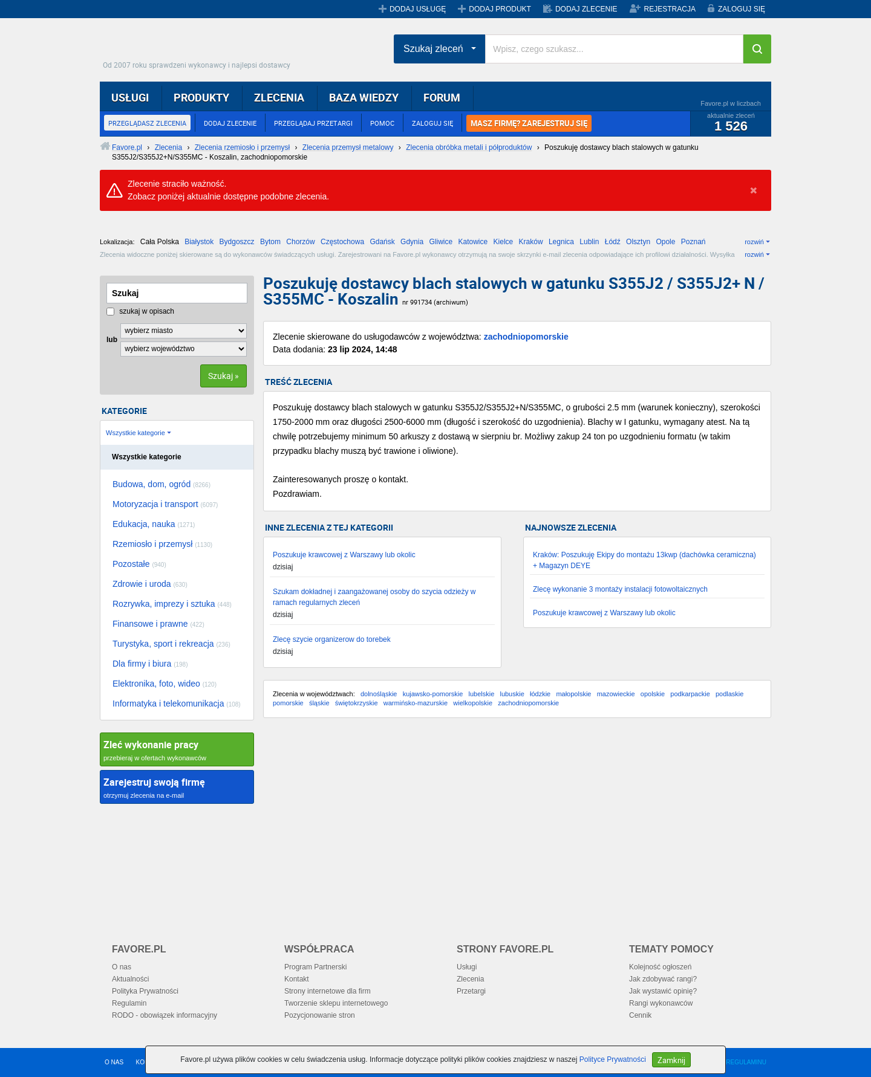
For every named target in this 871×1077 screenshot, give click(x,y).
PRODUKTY (201, 97)
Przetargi (471, 991)
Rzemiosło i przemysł (162, 544)
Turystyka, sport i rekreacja (171, 643)
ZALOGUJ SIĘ (741, 9)
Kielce (504, 242)
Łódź (613, 242)
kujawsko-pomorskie (433, 693)
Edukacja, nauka (154, 524)
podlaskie (729, 693)
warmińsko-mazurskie (415, 703)
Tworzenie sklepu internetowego (336, 1003)
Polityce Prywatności (612, 1059)
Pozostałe (139, 564)
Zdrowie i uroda (150, 584)
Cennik (640, 1015)
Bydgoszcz (237, 242)
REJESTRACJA (670, 9)
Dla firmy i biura (150, 663)
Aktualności (130, 979)
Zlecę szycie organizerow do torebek (332, 639)
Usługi (467, 967)
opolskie (653, 693)
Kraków (531, 242)
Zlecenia (470, 979)
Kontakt (296, 979)
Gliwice (440, 242)
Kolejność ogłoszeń (660, 967)
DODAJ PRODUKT (500, 9)
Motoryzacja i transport (165, 504)
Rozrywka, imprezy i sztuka (172, 604)
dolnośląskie (378, 693)
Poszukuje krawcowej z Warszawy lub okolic (344, 555)
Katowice (473, 242)
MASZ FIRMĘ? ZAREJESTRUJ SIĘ (529, 123)
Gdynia (411, 242)
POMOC (382, 123)
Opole (665, 242)
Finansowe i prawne (158, 624)
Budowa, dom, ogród (161, 484)
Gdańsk (382, 242)
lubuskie (512, 693)
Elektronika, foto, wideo (165, 683)
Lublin (589, 242)
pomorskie (288, 703)
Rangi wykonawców (661, 1003)
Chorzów (300, 242)
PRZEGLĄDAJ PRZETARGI (313, 123)
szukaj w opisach (140, 311)
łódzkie (540, 693)
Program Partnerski (315, 967)
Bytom (270, 242)
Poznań (693, 242)
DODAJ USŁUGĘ (418, 9)
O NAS (114, 1062)
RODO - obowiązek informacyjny (164, 1015)
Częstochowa (342, 242)
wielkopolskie (472, 703)
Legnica (561, 242)
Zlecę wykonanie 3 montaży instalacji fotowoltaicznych (620, 589)
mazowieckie (616, 693)
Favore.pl (199, 45)
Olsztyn (638, 242)
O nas (121, 967)
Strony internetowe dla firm (327, 991)
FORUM (441, 97)
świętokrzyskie (356, 703)
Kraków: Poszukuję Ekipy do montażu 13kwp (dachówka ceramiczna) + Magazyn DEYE (644, 560)
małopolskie (573, 693)
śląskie (319, 703)
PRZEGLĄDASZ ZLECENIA (147, 123)
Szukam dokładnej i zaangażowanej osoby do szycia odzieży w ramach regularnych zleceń (374, 597)
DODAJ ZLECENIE (586, 9)
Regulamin (129, 1003)
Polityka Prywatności (145, 991)
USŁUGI (130, 97)
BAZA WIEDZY (364, 97)
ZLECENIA (279, 97)
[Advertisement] (517, 823)
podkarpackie (690, 693)
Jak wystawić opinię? (663, 991)
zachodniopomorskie (526, 336)
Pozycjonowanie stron (319, 1015)
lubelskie (481, 693)
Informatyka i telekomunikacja (177, 703)
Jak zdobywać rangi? (663, 979)
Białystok (199, 242)
